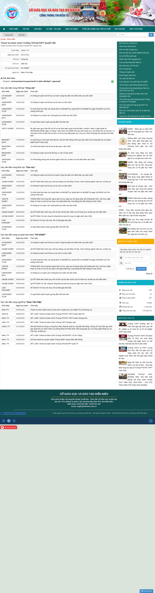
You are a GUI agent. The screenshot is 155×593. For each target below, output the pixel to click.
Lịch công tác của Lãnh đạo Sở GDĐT (133, 82)
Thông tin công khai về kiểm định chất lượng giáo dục (133, 95)
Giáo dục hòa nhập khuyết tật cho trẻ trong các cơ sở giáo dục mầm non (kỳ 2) (135, 222)
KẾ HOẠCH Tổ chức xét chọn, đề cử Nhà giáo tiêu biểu (50, 220)
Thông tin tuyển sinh (126, 72)
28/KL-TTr (5, 344)
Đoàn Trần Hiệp (27, 72)
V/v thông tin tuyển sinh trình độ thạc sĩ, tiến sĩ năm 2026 (51, 153)
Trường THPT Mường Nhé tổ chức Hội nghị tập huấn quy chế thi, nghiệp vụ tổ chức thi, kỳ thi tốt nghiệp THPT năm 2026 (135, 328)
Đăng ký (149, 274)
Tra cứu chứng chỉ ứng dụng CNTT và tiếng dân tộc (133, 106)
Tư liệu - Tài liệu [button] (54, 29)
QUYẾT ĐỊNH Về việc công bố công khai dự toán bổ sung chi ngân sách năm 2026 (61, 216)
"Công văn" (30, 88)
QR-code (5, 413)
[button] (112, 81)
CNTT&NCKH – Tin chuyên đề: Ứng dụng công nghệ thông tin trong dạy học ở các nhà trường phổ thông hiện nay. (135, 178)
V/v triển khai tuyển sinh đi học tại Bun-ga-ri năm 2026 (50, 146)
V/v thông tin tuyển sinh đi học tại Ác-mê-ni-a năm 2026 (51, 102)
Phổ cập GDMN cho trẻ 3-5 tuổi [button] (97, 29)
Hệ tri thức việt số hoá (127, 46)
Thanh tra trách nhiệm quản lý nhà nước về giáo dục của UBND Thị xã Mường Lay (61, 310)
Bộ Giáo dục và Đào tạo (128, 43)
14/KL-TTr (5, 322)
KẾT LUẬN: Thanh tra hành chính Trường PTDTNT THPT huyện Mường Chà (58, 318)
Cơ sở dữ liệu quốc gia (127, 56)
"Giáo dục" (31, 167)
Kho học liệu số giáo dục (128, 49)
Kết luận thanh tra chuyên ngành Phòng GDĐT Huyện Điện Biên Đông (56, 340)
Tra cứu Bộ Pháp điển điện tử (130, 62)
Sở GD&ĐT (25, 68)
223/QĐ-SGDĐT (8, 182)
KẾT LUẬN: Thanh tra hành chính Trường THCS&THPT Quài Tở (54, 344)
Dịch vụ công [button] (72, 29)
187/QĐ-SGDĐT (8, 216)
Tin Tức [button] (26, 29)
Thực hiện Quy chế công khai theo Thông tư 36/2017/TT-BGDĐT (134, 100)
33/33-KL (5, 314)
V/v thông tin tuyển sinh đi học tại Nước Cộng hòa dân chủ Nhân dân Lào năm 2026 (61, 96)
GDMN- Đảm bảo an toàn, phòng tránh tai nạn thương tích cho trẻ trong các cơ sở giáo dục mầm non (135, 202)
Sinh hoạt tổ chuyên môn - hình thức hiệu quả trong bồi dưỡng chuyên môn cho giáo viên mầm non (135, 190)
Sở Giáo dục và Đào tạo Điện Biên (80, 413)
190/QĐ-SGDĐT (8, 212)
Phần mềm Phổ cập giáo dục (130, 59)
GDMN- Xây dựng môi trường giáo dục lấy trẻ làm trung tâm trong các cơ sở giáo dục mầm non (135, 166)
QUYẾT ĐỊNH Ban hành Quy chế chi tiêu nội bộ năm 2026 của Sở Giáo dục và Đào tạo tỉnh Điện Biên (68, 212)
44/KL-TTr (5, 335)
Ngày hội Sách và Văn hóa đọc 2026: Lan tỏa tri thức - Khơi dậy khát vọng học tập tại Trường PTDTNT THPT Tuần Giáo (135, 366)
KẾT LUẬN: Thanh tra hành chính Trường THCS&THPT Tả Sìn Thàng (56, 335)
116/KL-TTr (6, 326)
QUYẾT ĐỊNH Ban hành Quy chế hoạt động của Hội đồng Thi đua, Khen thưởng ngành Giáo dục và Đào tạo (70, 182)
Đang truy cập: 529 (18, 413)
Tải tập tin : (31, 81)
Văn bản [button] (38, 29)
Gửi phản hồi (146, 591)
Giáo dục (24, 64)
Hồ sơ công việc (125, 69)
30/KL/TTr (5, 310)
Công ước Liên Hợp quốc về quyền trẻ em (135, 116)
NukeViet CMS (105, 413)
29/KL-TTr (5, 318)
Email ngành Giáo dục (127, 75)
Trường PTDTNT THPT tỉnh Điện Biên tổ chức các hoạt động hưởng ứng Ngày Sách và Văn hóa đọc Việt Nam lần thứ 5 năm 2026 (135, 340)
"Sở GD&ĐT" (40, 235)
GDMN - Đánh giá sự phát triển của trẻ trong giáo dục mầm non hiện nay (140, 131)
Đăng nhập (141, 269)
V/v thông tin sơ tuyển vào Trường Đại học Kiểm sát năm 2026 (53, 115)
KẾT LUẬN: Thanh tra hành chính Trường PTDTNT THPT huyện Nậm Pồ (57, 314)
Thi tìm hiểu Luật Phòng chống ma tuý (133, 85)
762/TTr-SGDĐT (8, 128)
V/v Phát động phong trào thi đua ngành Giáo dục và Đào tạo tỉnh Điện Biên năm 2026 (62, 159)
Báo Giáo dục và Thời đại (128, 66)
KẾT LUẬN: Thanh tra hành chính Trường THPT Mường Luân (53, 322)
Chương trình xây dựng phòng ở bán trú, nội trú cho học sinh (134, 89)
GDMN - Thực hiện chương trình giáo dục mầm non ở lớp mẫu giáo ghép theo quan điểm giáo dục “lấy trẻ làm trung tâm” (135, 212)
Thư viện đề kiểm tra (127, 78)
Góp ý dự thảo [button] (136, 29)
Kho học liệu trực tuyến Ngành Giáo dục (134, 53)
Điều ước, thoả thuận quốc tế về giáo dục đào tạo (134, 112)
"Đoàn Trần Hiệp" (34, 302)
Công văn (24, 59)
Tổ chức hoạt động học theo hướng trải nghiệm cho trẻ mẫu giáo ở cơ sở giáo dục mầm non (140, 155)
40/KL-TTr (5, 340)
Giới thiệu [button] (14, 29)
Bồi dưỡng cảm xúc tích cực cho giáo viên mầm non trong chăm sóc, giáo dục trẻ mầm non (140, 231)
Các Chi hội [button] (120, 29)
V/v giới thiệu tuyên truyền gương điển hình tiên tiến (49, 122)
